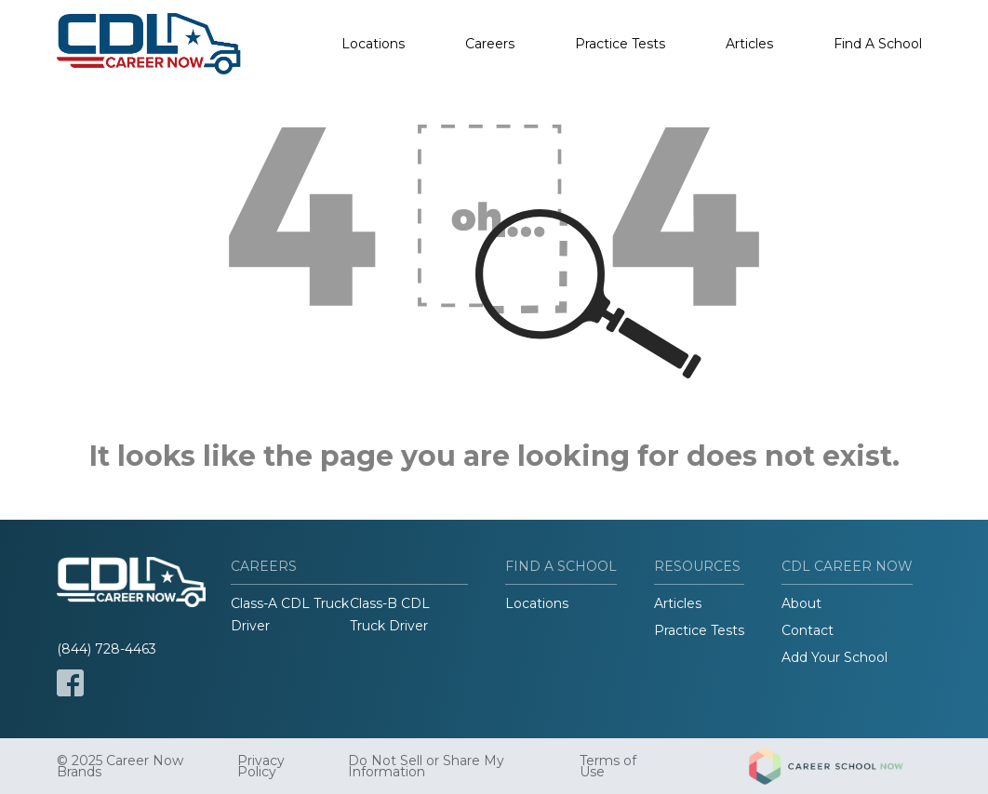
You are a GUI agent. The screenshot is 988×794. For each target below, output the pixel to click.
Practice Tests (620, 43)
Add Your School (834, 657)
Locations (373, 43)
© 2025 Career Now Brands (120, 766)
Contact (807, 630)
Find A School (878, 43)
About (801, 603)
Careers (489, 43)
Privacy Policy (261, 766)
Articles (749, 43)
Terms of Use (608, 766)
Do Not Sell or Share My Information (426, 766)
